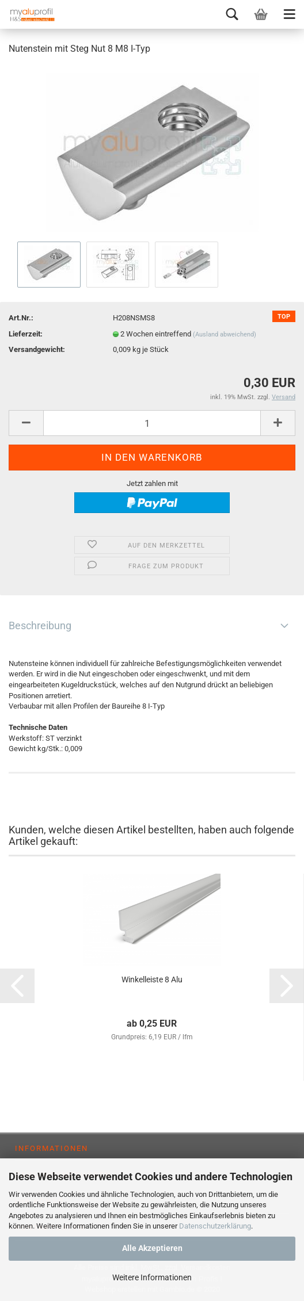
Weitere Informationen (152, 1277)
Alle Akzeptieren (152, 1248)
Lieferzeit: (26, 334)
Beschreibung (40, 625)
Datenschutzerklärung (215, 1226)
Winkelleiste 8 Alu (152, 979)
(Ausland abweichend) (224, 334)
